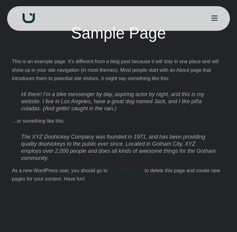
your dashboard (126, 170)
